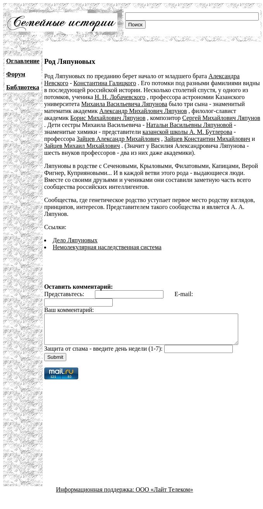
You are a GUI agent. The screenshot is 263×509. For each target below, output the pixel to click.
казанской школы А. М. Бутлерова (187, 132)
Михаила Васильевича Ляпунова (124, 104)
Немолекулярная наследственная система (107, 247)
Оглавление (23, 61)
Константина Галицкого (105, 83)
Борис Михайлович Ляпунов (107, 118)
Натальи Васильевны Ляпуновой (189, 125)
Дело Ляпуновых (75, 240)
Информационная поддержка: (96, 495)
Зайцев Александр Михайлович (118, 138)
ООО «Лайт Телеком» (164, 495)
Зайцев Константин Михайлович (207, 138)
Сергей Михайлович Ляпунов (221, 118)
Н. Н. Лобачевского (120, 97)
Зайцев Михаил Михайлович (82, 145)
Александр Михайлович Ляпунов (143, 111)
